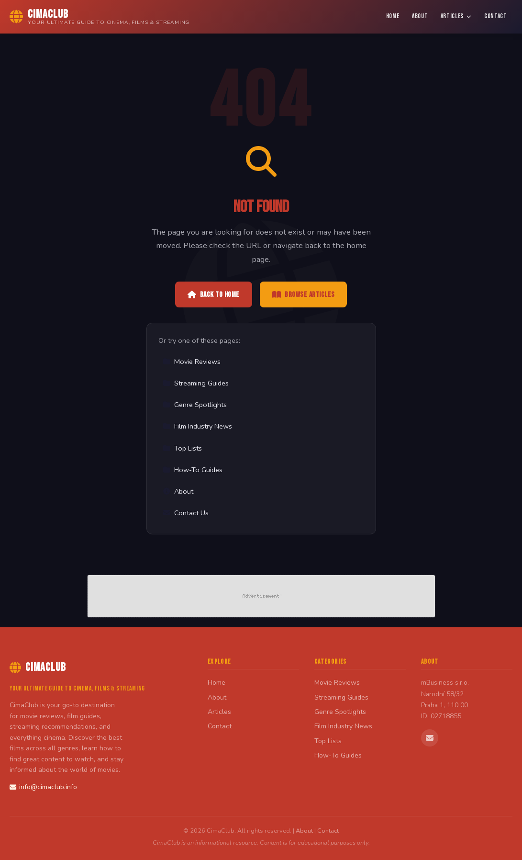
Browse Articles (303, 294)
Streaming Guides (196, 383)
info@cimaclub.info (43, 787)
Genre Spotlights (195, 404)
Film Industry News (197, 426)
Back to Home (214, 294)
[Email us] (429, 738)
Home (393, 16)
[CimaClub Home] (99, 17)
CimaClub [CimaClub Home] (38, 667)
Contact (495, 16)
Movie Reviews (192, 361)
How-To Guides (192, 470)
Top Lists (182, 448)
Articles (456, 16)
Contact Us (186, 513)
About (420, 16)
